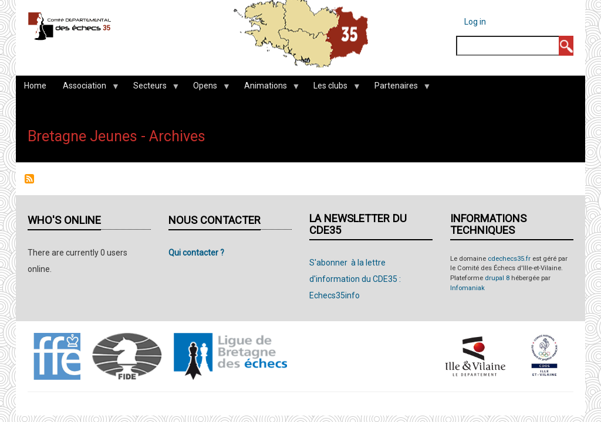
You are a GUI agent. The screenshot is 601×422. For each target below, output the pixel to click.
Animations (267, 88)
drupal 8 (497, 278)
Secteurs (152, 88)
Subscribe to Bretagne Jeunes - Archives (29, 178)
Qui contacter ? (196, 252)
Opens (207, 88)
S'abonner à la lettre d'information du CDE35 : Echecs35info (355, 279)
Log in (475, 21)
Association (87, 88)
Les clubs (332, 88)
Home (35, 85)
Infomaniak (467, 288)
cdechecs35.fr (509, 259)
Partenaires (398, 88)
